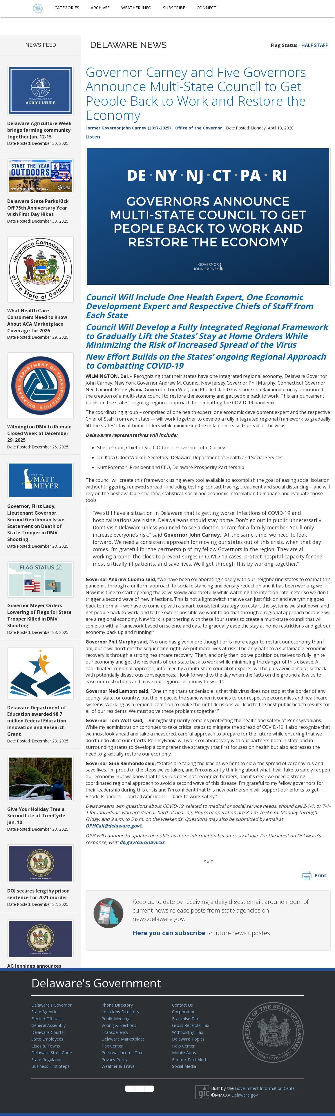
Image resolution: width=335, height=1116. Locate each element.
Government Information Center (267, 1085)
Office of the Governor (198, 128)
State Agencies (46, 1011)
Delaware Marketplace (124, 1037)
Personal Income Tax (123, 1050)
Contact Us (183, 1005)
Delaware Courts (48, 1031)
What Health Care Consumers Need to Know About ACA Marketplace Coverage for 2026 (37, 320)
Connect (206, 7)
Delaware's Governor (52, 1005)
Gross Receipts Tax (192, 1024)
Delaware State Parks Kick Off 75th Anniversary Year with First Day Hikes (38, 208)
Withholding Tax (188, 1031)
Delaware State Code (52, 1050)
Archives (100, 7)
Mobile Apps (184, 1050)
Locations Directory (121, 1011)
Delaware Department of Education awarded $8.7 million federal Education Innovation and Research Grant (36, 720)
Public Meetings (117, 1018)
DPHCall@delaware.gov (112, 826)
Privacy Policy (115, 1057)
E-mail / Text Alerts (191, 1057)
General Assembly (49, 1024)
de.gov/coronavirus (141, 842)
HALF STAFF (314, 45)
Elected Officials (47, 1018)
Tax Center (113, 1044)
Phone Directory (118, 1005)
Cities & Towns (46, 1044)
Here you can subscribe (169, 933)
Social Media (184, 1063)
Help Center (184, 1044)
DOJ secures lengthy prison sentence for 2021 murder (38, 894)
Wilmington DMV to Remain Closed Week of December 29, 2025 (39, 433)
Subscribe (174, 7)
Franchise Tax (186, 1018)
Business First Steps (51, 1063)
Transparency (115, 1031)
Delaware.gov (245, 1092)
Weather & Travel (119, 1063)
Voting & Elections (120, 1024)
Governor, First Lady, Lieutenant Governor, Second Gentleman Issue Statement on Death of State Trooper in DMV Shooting (35, 522)
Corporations (185, 1011)
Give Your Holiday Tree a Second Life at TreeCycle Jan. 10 (36, 816)
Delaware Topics (189, 1037)
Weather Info (136, 7)
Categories (67, 7)
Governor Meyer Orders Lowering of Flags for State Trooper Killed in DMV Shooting (39, 615)
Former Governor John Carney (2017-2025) (128, 128)
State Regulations (49, 1057)
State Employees (48, 1037)
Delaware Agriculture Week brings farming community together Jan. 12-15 (39, 130)
